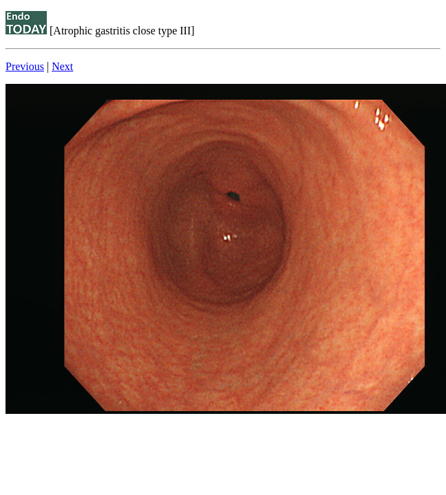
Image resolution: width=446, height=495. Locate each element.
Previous (25, 66)
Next (62, 66)
